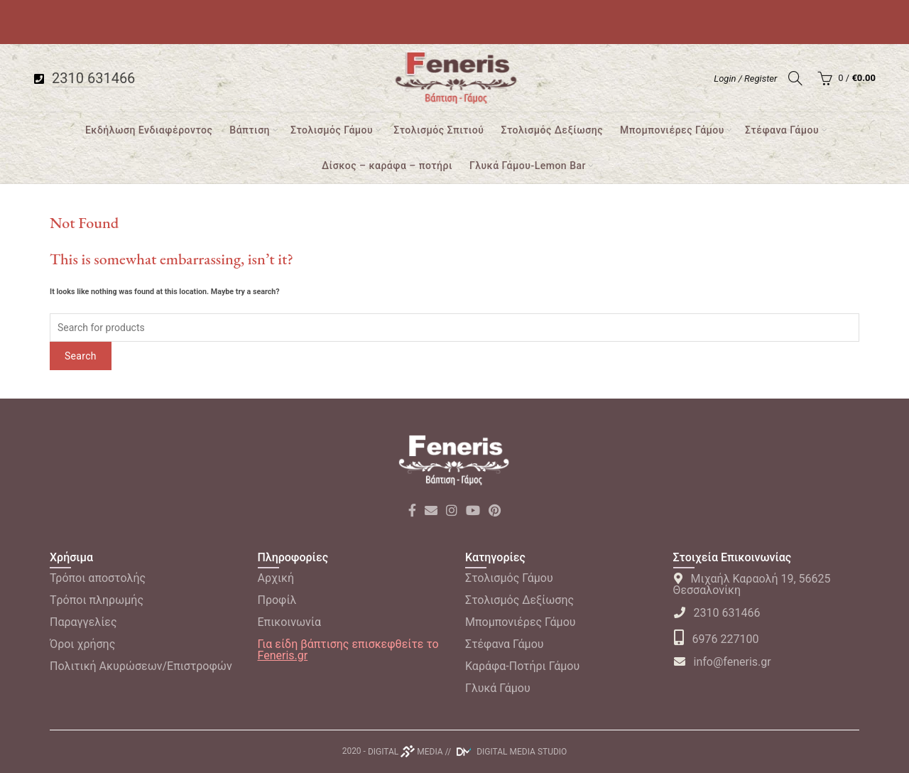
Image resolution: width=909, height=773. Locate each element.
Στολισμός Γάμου (331, 130)
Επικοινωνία (290, 622)
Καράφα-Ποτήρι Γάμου (522, 666)
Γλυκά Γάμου (497, 688)
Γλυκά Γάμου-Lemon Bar (527, 165)
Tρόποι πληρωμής (96, 600)
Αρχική (276, 578)
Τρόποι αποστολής (98, 578)
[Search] (795, 78)
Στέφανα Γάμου (782, 130)
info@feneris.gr (722, 662)
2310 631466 (717, 613)
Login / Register (745, 78)
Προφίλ (277, 600)
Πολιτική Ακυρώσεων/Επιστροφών (141, 666)
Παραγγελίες (83, 622)
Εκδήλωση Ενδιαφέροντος (148, 130)
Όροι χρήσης (82, 644)
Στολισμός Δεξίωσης (552, 130)
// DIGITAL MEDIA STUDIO (506, 752)
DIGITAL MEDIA (405, 752)
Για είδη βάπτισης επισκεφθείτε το (348, 649)
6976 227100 (716, 639)
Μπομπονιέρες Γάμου (672, 130)
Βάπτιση (249, 130)
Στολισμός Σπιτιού (438, 130)
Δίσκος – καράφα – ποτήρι (387, 165)
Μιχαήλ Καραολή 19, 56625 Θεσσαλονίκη (752, 584)
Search (81, 356)
